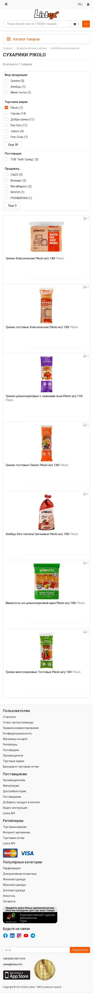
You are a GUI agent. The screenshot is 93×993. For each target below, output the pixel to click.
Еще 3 (12, 205)
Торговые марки (13, 761)
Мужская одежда (14, 884)
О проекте (9, 716)
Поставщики (11, 750)
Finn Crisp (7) (19, 137)
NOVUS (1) (17, 192)
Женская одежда (14, 879)
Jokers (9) (17, 131)
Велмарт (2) (18, 180)
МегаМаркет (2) (21, 186)
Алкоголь (9, 895)
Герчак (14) (18, 113)
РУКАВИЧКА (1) (21, 198)
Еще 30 (13, 144)
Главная (7, 48)
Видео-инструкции (15, 807)
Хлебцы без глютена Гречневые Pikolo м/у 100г (42, 534)
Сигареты (9, 901)
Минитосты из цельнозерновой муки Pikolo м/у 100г (45, 603)
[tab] (46, 39)
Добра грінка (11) (22, 119)
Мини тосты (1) (21, 92)
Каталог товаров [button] (23, 39)
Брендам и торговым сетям (21, 766)
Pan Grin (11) (19, 125)
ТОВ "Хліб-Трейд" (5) (24, 159)
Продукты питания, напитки (31, 48)
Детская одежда (14, 890)
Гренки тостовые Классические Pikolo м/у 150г (42, 327)
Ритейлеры (10, 744)
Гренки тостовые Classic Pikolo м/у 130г (37, 465)
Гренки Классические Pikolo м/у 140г (35, 258)
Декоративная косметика (19, 873)
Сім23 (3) (17, 174)
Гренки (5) (17, 81)
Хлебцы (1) (18, 86)
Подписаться (80, 949)
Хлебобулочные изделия (65, 48)
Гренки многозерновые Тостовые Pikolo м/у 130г (43, 672)
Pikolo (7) (17, 108)
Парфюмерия (11, 868)
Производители (13, 755)
